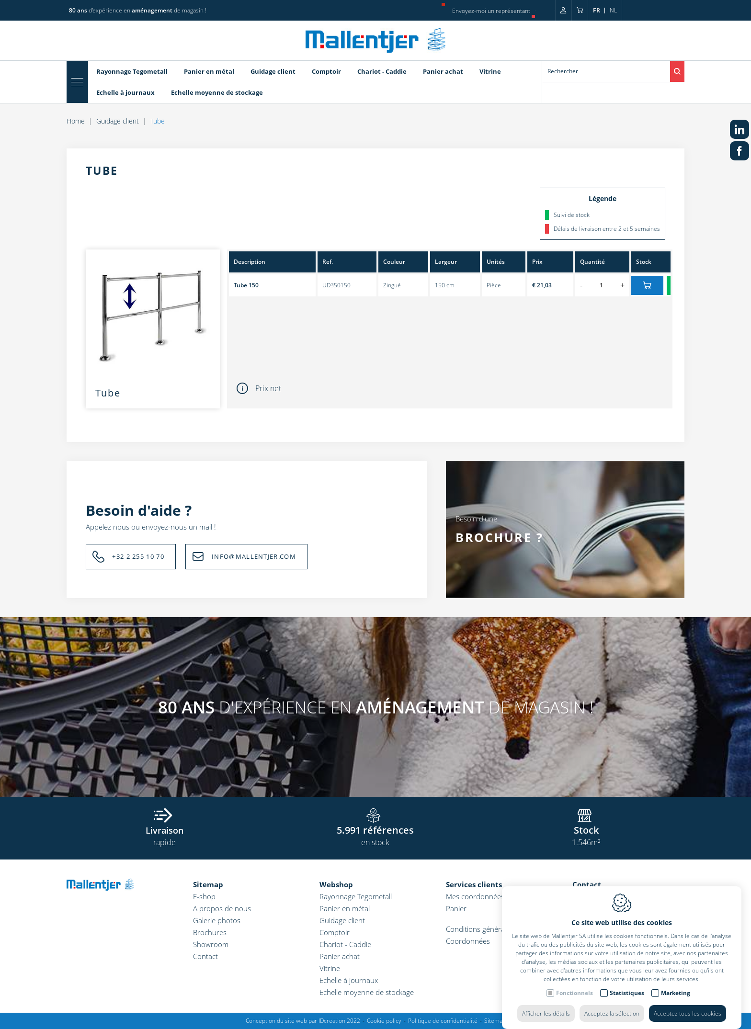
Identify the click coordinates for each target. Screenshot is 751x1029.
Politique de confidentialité (443, 1021)
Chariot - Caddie (345, 944)
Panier (456, 908)
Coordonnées (468, 941)
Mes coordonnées (475, 896)
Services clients (474, 884)
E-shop (204, 896)
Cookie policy (384, 1021)
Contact (205, 956)
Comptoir (334, 932)
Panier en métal (344, 908)
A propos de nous (222, 908)
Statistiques (627, 1004)
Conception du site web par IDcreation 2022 (303, 1021)
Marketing (675, 1004)
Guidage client (342, 920)
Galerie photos (216, 920)
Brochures (210, 932)
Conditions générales (479, 929)
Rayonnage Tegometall (355, 896)
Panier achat (339, 956)
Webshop (336, 884)
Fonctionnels (574, 1004)
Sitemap (208, 884)
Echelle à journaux (348, 980)
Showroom (210, 944)
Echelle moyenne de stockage (366, 992)
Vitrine (329, 968)
